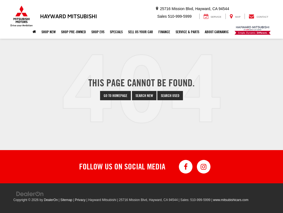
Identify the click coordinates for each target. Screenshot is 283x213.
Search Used (170, 95)
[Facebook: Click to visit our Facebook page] (185, 167)
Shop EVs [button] (97, 32)
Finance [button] (164, 32)
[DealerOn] (30, 193)
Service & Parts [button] (187, 32)
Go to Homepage (115, 95)
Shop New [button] (48, 32)
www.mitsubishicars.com (231, 200)
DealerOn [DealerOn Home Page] (51, 200)
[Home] (34, 32)
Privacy (80, 200)
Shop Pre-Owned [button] (73, 32)
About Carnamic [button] (217, 32)
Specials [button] (116, 32)
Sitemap (66, 200)
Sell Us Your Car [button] (140, 32)
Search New (144, 95)
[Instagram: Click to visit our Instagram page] (203, 167)
